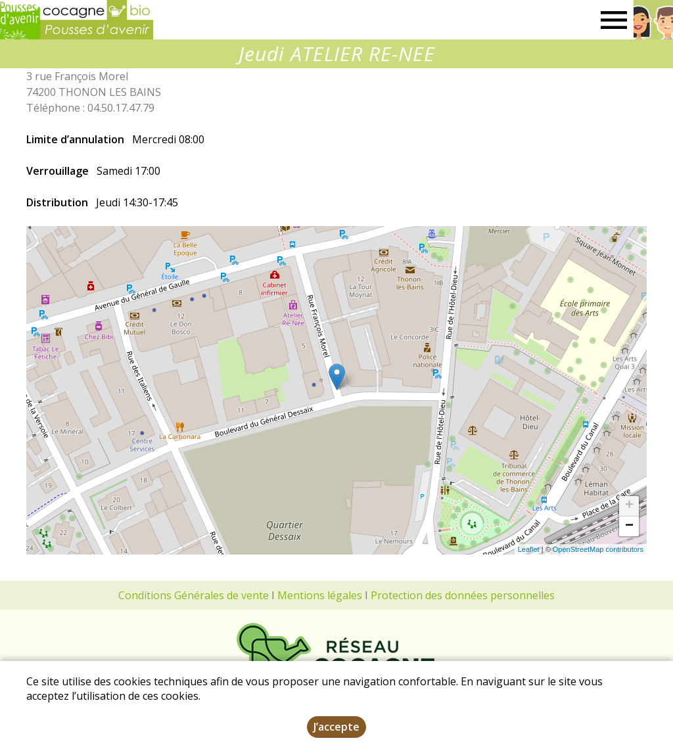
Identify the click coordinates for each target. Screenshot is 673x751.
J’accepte (336, 726)
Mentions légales (319, 595)
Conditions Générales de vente (193, 595)
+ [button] (629, 506)
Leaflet (529, 549)
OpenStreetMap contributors (598, 549)
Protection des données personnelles (463, 595)
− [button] (629, 526)
